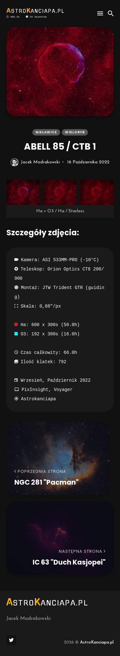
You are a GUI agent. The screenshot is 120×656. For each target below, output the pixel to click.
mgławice (46, 132)
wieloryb (75, 132)
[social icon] (11, 640)
